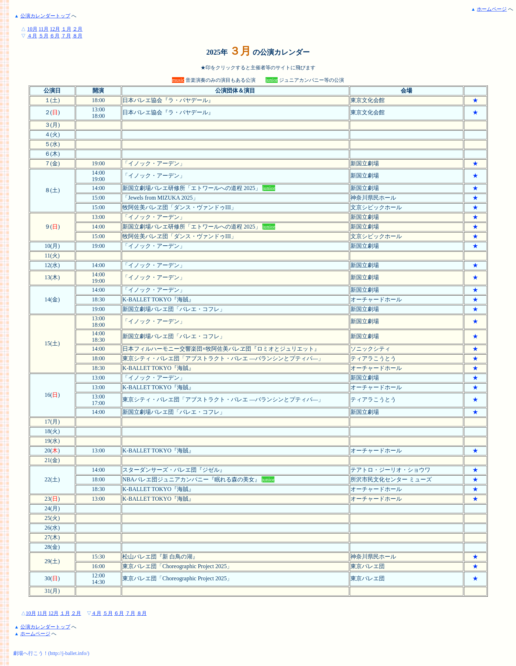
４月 (32, 36)
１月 (66, 29)
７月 (66, 36)
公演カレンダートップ (45, 16)
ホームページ (492, 9)
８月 (77, 36)
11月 (44, 29)
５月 (44, 36)
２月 (77, 29)
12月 (55, 29)
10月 (32, 29)
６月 (55, 36)
